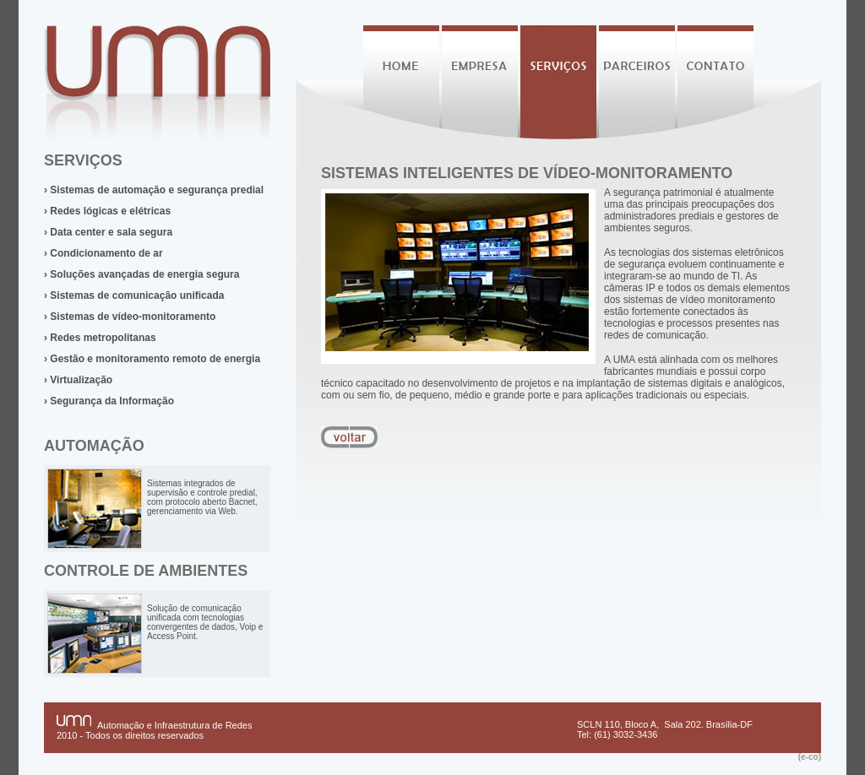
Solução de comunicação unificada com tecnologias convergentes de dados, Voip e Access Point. (205, 622)
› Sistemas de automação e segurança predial (154, 190)
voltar (349, 437)
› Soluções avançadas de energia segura (141, 274)
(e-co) (809, 756)
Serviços (558, 82)
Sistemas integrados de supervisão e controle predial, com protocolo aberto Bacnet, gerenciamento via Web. (202, 497)
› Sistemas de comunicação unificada (134, 295)
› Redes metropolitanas (100, 338)
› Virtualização (78, 380)
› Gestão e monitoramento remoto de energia (152, 359)
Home (401, 82)
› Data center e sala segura (108, 232)
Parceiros (637, 82)
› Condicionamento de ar (103, 253)
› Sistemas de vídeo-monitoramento (129, 316)
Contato (715, 82)
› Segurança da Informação (109, 401)
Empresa (480, 82)
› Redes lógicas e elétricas (107, 211)
